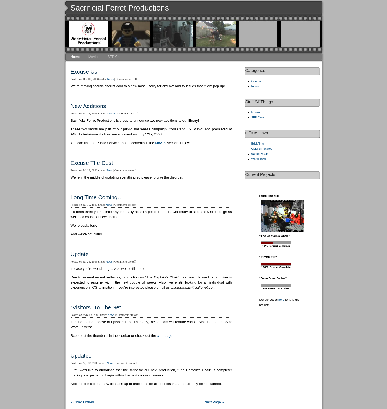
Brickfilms (257, 143)
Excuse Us (84, 71)
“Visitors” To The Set (96, 307)
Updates (81, 355)
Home (75, 57)
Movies (93, 57)
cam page (164, 336)
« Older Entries (82, 402)
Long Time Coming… (97, 197)
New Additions (88, 106)
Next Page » (214, 402)
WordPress (258, 158)
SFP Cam (115, 57)
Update (80, 254)
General (110, 113)
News (110, 79)
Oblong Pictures (261, 148)
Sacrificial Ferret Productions (120, 8)
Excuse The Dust (92, 163)
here (281, 299)
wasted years (260, 153)
